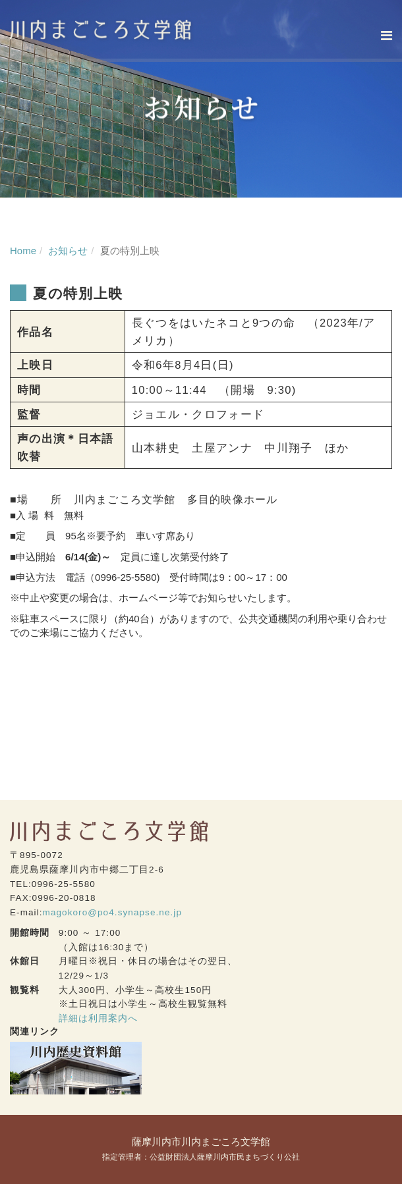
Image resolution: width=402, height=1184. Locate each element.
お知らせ (68, 250)
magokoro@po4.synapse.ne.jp (112, 912)
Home (23, 250)
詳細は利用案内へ (98, 1018)
